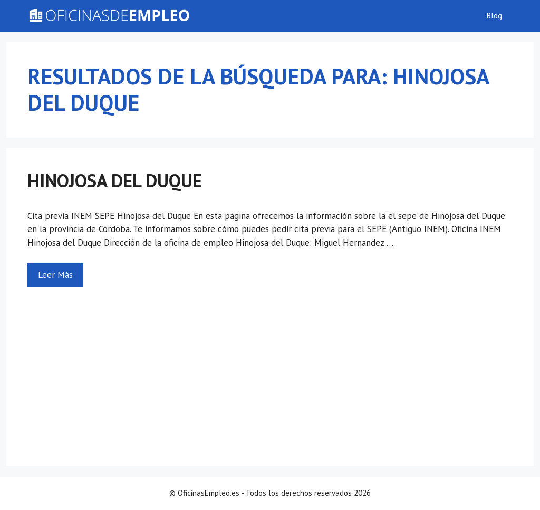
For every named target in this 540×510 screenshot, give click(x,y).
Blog (494, 16)
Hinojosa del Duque (114, 180)
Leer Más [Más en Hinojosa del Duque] (55, 275)
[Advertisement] (270, 366)
